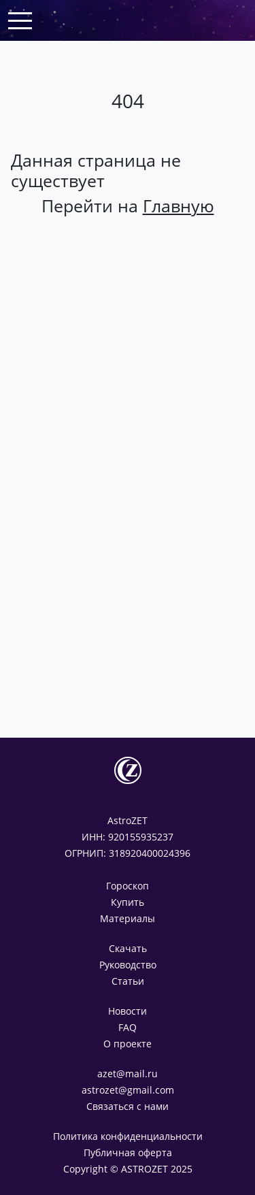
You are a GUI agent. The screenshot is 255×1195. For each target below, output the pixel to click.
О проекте (127, 1043)
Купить (127, 902)
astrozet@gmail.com (128, 1089)
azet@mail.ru (127, 1073)
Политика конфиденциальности (128, 1136)
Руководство (127, 964)
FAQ (127, 1027)
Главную (178, 206)
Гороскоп (127, 885)
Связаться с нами (127, 1106)
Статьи (128, 981)
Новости (127, 1010)
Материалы (127, 918)
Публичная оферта (128, 1152)
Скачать (128, 948)
